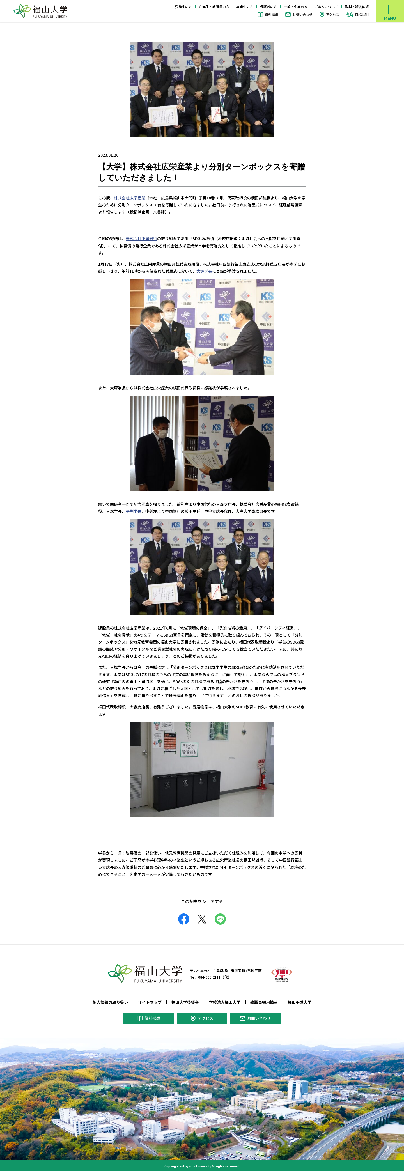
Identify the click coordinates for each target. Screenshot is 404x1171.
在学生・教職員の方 (214, 6)
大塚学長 (204, 271)
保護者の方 (268, 6)
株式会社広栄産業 (129, 198)
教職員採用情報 (264, 1002)
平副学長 (133, 511)
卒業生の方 (244, 6)
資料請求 (271, 14)
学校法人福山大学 (224, 1002)
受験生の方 (183, 6)
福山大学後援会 (185, 1002)
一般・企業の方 (295, 6)
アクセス (332, 14)
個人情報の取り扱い (110, 1002)
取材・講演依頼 (357, 6)
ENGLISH (362, 14)
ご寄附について (326, 6)
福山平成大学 (299, 1002)
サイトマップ (150, 1002)
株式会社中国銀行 (141, 238)
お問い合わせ (302, 14)
